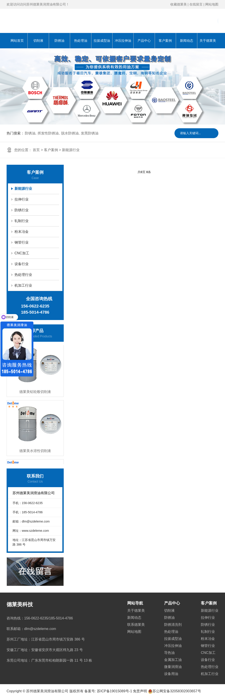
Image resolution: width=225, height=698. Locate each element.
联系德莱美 (136, 619)
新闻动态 (186, 40)
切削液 (38, 40)
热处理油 (80, 40)
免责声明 (140, 691)
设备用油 (171, 669)
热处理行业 (23, 275)
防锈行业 (22, 210)
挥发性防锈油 (48, 133)
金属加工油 (173, 654)
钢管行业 (22, 242)
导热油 (169, 647)
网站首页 (17, 40)
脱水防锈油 (70, 133)
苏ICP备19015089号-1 (114, 691)
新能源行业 (71, 150)
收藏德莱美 (178, 4)
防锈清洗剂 (173, 619)
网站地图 (211, 4)
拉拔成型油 (102, 40)
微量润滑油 (173, 662)
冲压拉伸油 (123, 40)
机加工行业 (23, 285)
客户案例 (165, 40)
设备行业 (22, 264)
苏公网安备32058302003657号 (174, 691)
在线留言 (196, 4)
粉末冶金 (22, 231)
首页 (36, 150)
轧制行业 (22, 221)
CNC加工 (22, 253)
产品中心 (144, 40)
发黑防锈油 (89, 133)
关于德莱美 (208, 40)
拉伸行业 (22, 199)
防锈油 (59, 40)
